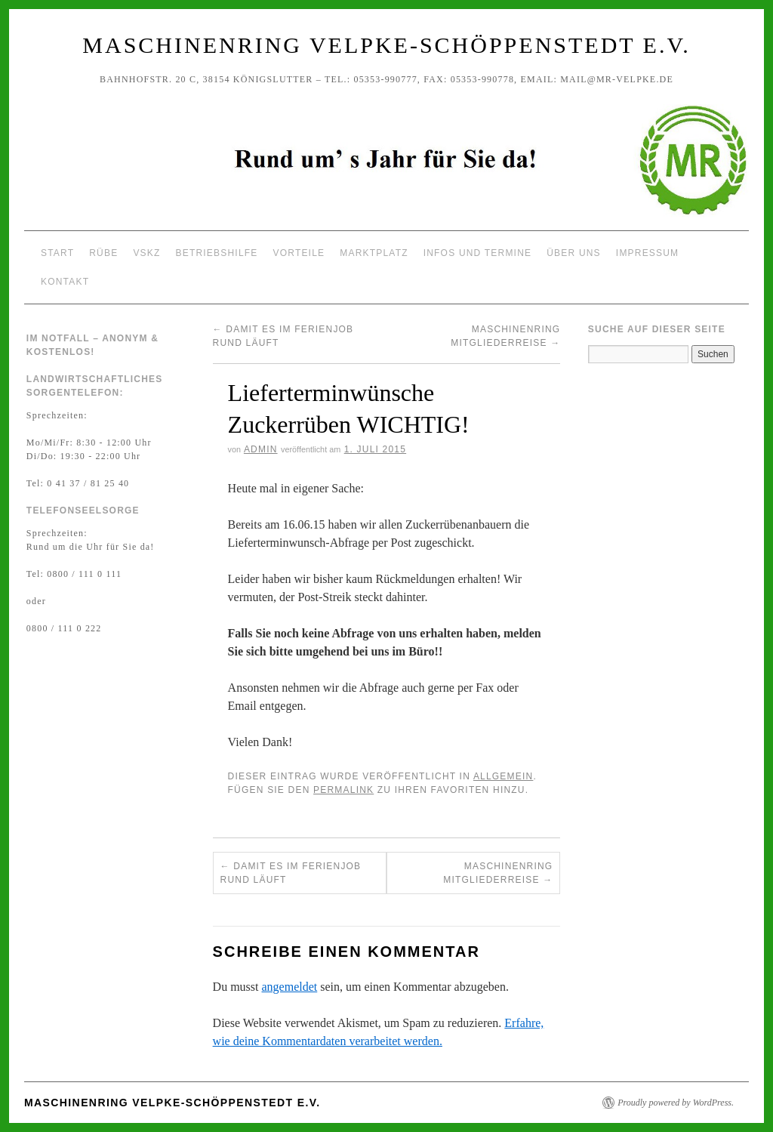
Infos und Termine (477, 253)
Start (57, 253)
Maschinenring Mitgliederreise (498, 873)
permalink (343, 790)
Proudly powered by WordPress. (675, 1102)
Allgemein (503, 776)
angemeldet (290, 986)
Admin (261, 449)
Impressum (647, 253)
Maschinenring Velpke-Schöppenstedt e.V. (386, 44)
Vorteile (299, 253)
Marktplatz (374, 253)
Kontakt (65, 281)
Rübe (103, 253)
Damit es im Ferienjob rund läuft (291, 873)
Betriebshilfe (217, 253)
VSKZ (146, 253)
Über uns (574, 253)
